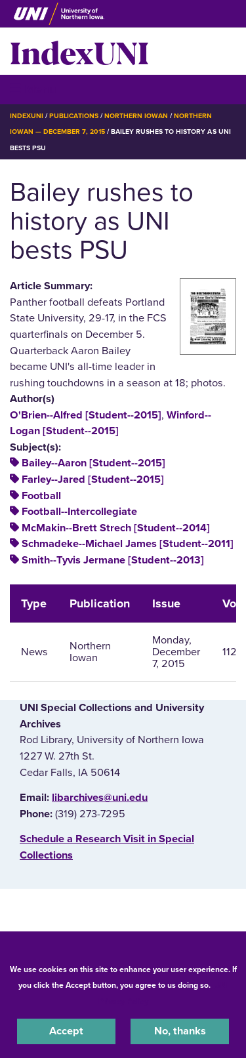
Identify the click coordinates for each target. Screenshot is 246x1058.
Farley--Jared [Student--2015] (93, 479)
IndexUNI (79, 51)
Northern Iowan (136, 116)
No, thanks (180, 1031)
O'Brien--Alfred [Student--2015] (85, 415)
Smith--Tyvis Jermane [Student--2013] (113, 560)
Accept (66, 1031)
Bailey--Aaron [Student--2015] (93, 463)
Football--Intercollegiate (79, 511)
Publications (73, 116)
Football (41, 495)
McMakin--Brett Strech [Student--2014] (116, 528)
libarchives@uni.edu (100, 797)
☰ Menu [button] (33, 88)
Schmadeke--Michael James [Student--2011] (128, 543)
